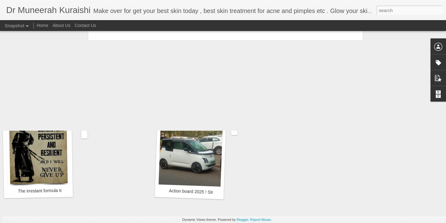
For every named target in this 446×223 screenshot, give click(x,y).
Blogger (242, 219)
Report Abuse (260, 219)
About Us (62, 25)
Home (42, 25)
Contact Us (85, 25)
